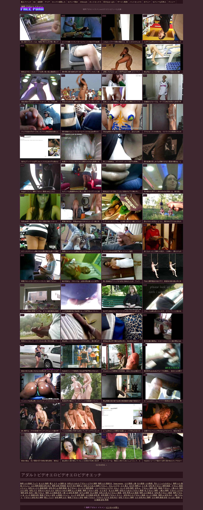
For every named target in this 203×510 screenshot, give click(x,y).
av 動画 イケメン (63, 495)
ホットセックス (95, 2)
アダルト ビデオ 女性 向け (107, 497)
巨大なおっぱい (109, 2)
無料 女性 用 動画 (59, 486)
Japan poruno (118, 483)
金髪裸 (40, 2)
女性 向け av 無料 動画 (58, 488)
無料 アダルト (89, 497)
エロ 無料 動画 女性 (160, 497)
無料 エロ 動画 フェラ (29, 483)
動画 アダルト (164, 488)
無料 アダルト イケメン (32, 6)
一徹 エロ (175, 488)
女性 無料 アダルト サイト (112, 495)
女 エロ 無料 (44, 483)
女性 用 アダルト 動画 (163, 493)
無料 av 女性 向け (165, 495)
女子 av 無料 (84, 493)
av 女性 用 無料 (72, 493)
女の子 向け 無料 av (74, 486)
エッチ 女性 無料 (127, 488)
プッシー (171, 2)
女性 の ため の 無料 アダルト (95, 486)
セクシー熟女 (73, 2)
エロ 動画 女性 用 (92, 495)
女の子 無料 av (135, 486)
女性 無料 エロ (61, 497)
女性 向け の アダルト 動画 (134, 495)
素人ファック (26, 2)
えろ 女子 (104, 490)
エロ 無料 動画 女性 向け (41, 486)
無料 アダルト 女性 (91, 490)
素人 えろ (53, 483)
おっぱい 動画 (174, 497)
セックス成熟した (59, 2)
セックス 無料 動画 (86, 488)
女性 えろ (33, 490)
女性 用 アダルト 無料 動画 (159, 486)
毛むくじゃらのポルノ (163, 483)
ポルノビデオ (114, 486)
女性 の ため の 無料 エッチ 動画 (68, 490)
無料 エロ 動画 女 (105, 483)
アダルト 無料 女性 (150, 488)
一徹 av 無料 (164, 490)
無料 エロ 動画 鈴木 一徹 (55, 493)
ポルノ (116, 488)
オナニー (147, 2)
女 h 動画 (140, 483)
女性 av (138, 488)
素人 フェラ (49, 497)
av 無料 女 (62, 483)
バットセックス (136, 2)
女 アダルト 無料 (151, 490)
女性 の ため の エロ (46, 490)
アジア (47, 2)
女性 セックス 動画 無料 (38, 488)
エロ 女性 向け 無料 (143, 497)
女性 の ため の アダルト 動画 (131, 490)
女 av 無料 (94, 493)
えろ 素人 (124, 486)
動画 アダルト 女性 (47, 495)
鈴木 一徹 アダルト (37, 493)
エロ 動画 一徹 (130, 483)
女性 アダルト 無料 (126, 497)
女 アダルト (72, 488)
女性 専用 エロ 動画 (131, 493)
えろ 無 (145, 486)
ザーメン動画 (122, 2)
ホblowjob (83, 2)
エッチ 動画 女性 (32, 495)
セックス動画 (152, 495)
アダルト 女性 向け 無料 (33, 497)
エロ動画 (149, 483)
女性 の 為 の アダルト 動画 (110, 493)
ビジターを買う (112, 507)
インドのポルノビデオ (104, 488)
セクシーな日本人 (159, 2)
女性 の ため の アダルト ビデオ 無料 (82, 483)
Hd (34, 2)
